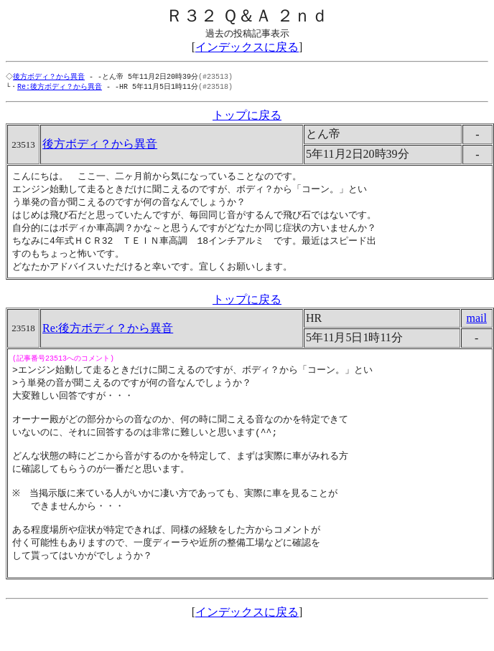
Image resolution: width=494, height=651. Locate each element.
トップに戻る (247, 116)
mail (477, 325)
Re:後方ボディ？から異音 (59, 87)
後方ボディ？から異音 (50, 77)
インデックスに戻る (247, 47)
